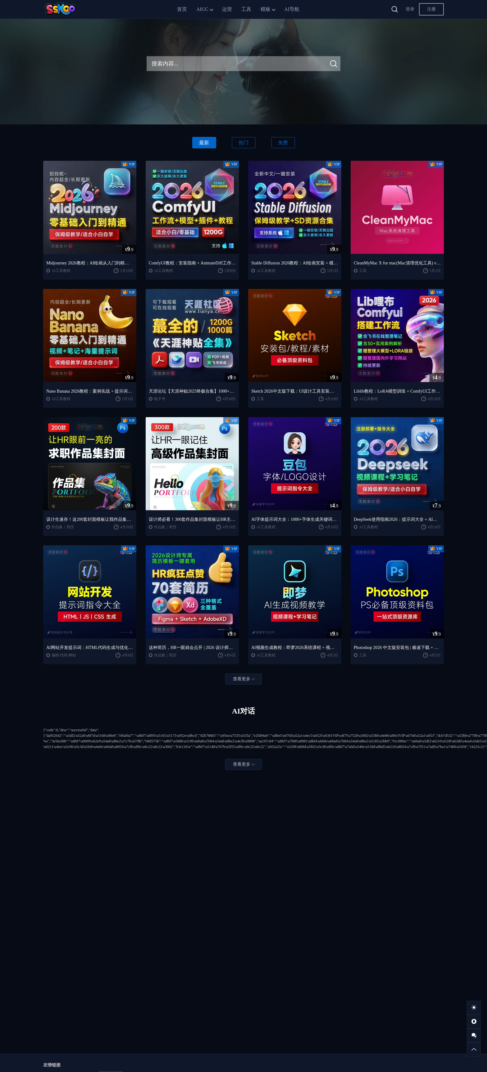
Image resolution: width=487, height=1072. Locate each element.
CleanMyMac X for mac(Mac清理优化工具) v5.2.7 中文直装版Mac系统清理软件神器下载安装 (397, 263)
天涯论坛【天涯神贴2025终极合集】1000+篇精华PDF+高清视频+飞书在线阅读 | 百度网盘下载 (192, 391)
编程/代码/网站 (64, 655)
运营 (227, 9)
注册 (431, 9)
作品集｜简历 (63, 527)
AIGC (202, 9)
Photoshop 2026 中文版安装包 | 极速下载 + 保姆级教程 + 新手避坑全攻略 (397, 647)
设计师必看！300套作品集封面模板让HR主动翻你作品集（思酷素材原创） (192, 519)
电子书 (159, 399)
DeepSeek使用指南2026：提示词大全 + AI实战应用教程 (397, 519)
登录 (410, 9)
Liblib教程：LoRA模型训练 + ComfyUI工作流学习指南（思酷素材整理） (397, 391)
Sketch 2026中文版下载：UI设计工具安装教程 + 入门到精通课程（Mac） (294, 391)
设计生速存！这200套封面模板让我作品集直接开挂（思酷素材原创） (89, 519)
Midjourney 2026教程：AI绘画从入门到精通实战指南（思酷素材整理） (89, 263)
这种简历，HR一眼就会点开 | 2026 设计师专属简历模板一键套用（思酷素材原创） (192, 647)
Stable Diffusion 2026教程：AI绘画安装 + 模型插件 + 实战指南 (294, 263)
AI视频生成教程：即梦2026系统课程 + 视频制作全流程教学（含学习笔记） (294, 647)
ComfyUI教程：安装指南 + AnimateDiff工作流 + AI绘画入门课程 (192, 263)
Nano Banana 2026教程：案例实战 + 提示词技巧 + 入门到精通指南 (89, 391)
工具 (246, 9)
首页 (182, 9)
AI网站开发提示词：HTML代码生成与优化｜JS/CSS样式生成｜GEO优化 (89, 647)
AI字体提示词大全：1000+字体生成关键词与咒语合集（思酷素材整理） (294, 519)
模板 (266, 9)
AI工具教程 (61, 270)
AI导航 (291, 9)
